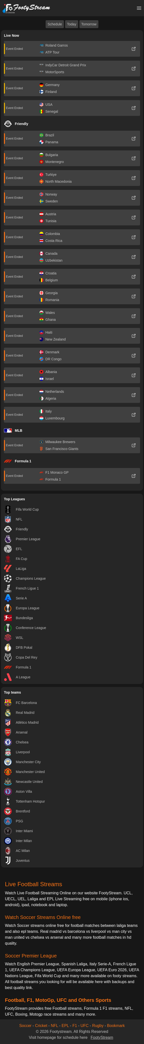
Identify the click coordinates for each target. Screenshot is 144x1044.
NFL (54, 1026)
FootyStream (101, 1037)
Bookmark (116, 1026)
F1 (74, 1026)
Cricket (41, 1026)
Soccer (25, 1026)
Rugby (98, 1026)
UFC (85, 1026)
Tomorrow (88, 24)
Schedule (55, 24)
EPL (65, 1026)
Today (71, 24)
